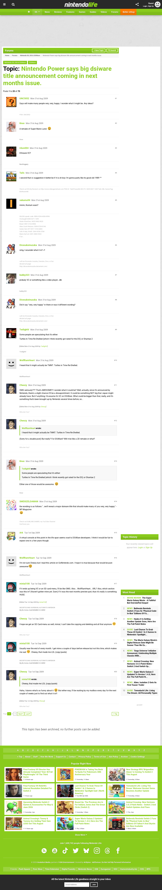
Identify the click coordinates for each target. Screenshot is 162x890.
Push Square (24, 869)
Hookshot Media (43, 862)
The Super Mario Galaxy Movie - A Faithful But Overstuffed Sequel (141, 600)
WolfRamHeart (27, 360)
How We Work (46, 757)
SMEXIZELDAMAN (28, 501)
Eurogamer (106, 869)
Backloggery (23, 164)
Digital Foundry (68, 869)
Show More (81, 835)
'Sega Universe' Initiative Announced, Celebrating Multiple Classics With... (142, 653)
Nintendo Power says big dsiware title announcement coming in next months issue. (57, 76)
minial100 (24, 583)
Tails (21, 172)
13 (116, 461)
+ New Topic (99, 50)
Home (7, 55)
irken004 (24, 148)
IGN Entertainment (66, 862)
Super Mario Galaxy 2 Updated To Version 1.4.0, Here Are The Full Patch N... (141, 674)
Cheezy (23, 385)
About (27, 757)
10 (116, 360)
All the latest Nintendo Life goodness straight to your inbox (81, 879)
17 (116, 584)
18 (116, 619)
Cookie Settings (138, 757)
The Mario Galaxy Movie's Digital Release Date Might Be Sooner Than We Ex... (142, 642)
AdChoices (96, 862)
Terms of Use (100, 757)
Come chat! (28, 610)
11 (116, 385)
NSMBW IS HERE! (39, 610)
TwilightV (24, 329)
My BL (21, 610)
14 (116, 501)
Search (112, 50)
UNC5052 (24, 98)
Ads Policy (113, 757)
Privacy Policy (84, 757)
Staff (35, 757)
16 (116, 558)
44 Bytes (87, 862)
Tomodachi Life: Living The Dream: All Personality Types (142, 691)
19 (116, 643)
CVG (142, 869)
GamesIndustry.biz (128, 869)
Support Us (61, 757)
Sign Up (151, 6)
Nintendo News (85, 869)
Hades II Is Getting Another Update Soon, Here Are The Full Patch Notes (141, 621)
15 (116, 533)
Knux (22, 123)
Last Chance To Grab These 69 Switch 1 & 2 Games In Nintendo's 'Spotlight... (141, 632)
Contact (72, 757)
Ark (21, 532)
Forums (9, 50)
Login (145, 6)
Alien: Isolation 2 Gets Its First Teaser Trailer (141, 683)
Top (19, 757)
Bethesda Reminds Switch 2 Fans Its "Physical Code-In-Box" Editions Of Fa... (142, 611)
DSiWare (32, 62)
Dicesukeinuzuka (28, 245)
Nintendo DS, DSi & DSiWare (30, 55)
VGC (116, 869)
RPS (148, 869)
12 (116, 421)
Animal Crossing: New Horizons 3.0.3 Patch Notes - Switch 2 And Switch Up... (140, 664)
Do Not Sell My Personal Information (116, 862)
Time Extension (52, 869)
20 (116, 672)
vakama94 (24, 200)
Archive (124, 757)
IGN (96, 869)
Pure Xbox (37, 869)
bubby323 (24, 275)
